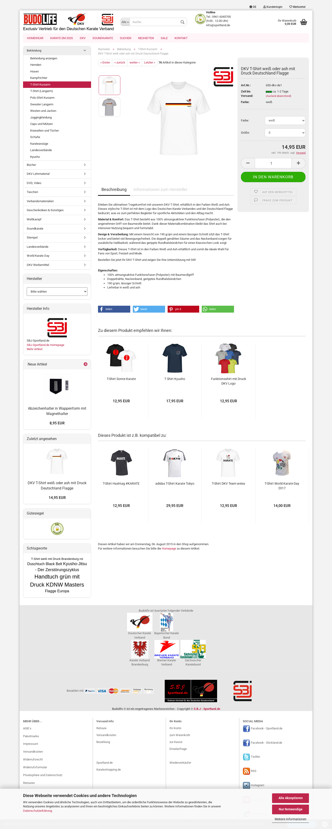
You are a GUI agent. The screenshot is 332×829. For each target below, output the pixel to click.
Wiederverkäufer (180, 763)
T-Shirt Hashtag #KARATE (121, 484)
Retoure (101, 728)
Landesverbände (41, 150)
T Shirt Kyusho (174, 379)
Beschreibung (114, 189)
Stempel (32, 238)
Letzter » (149, 63)
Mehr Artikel (34, 349)
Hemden (35, 65)
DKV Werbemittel (38, 265)
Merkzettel (297, 7)
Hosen (34, 72)
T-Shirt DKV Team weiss (228, 484)
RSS (253, 771)
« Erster (105, 63)
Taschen (32, 192)
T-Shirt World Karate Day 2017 (282, 486)
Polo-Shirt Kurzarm (42, 98)
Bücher (31, 165)
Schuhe (35, 137)
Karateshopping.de (108, 770)
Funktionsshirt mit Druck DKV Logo (228, 381)
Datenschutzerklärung (37, 810)
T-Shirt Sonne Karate (121, 379)
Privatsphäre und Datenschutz (42, 775)
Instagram (257, 786)
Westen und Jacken (43, 111)
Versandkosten (33, 752)
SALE (164, 38)
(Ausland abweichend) (278, 96)
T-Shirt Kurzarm (40, 85)
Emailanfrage (178, 749)
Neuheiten (146, 38)
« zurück (119, 63)
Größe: (245, 133)
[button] (114, 309)
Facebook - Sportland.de (266, 729)
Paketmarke (31, 736)
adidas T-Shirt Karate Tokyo (174, 484)
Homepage (169, 549)
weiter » (135, 63)
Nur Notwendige (290, 809)
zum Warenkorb (179, 735)
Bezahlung (103, 742)
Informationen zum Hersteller (160, 189)
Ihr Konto (175, 728)
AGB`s (27, 729)
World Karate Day (38, 256)
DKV (83, 38)
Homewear (35, 38)
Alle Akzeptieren (291, 798)
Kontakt (181, 38)
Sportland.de (104, 763)
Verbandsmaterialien (40, 201)
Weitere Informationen (290, 819)
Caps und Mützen (41, 124)
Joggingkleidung (41, 118)
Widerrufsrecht (33, 760)
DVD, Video (34, 183)
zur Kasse (175, 742)
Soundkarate (102, 38)
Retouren (29, 783)
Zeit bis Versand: (247, 94)
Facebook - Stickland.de (266, 743)
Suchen (125, 38)
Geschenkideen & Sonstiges (45, 210)
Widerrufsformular (35, 767)
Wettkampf (34, 220)
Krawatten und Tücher (44, 131)
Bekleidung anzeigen (43, 58)
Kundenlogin (272, 7)
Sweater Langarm (41, 105)
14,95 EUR (57, 498)
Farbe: (245, 121)
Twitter (255, 757)
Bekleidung (34, 51)
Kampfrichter (38, 78)
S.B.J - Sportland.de (207, 709)
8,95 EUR (57, 423)
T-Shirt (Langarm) (41, 91)
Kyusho (35, 157)
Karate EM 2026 (61, 38)
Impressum (30, 744)
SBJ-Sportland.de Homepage (45, 345)
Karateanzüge (39, 144)
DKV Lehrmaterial (38, 174)
